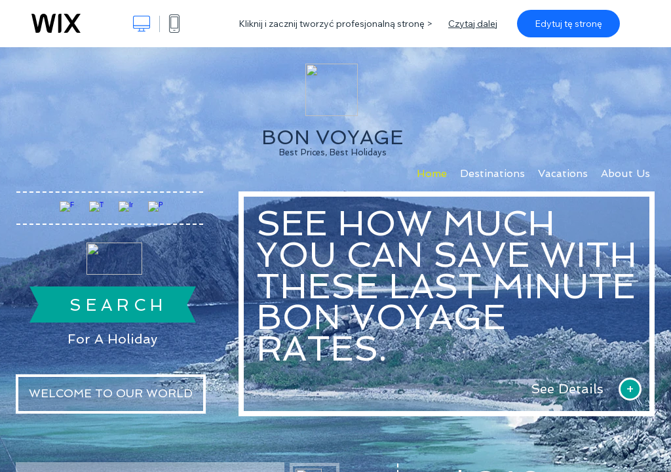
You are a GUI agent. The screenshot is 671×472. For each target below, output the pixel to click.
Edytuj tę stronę (568, 24)
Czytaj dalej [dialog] (472, 24)
